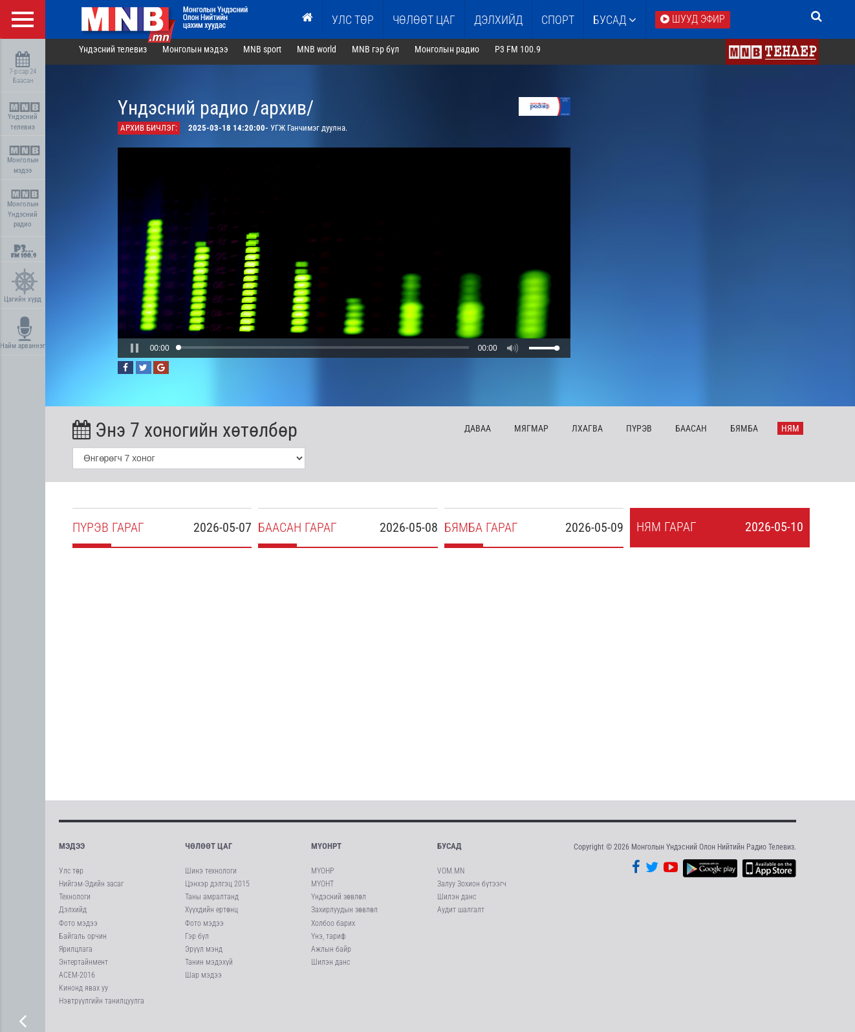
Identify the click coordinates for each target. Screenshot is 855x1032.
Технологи (75, 901)
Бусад (614, 20)
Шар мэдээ (203, 980)
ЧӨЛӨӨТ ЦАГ (424, 20)
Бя (753, 433)
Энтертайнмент (83, 967)
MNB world (326, 54)
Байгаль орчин (83, 941)
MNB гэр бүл (385, 54)
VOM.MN (450, 876)
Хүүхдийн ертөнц (211, 915)
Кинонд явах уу (83, 993)
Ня (799, 433)
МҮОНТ (322, 889)
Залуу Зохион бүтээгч (471, 889)
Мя (541, 433)
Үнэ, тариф (328, 941)
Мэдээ (72, 851)
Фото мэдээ (78, 928)
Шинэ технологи (211, 876)
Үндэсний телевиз (24, 116)
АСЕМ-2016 (77, 980)
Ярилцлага (75, 954)
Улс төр (353, 20)
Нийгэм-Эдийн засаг (91, 889)
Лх (596, 433)
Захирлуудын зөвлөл (344, 915)
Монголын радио (456, 54)
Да (487, 433)
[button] (143, 353)
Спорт (557, 20)
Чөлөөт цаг (208, 851)
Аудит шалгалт (460, 915)
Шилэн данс (330, 967)
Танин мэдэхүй (209, 967)
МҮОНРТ (326, 851)
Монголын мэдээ (24, 160)
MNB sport (272, 54)
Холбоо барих (333, 928)
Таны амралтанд (212, 901)
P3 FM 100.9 (527, 54)
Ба (700, 433)
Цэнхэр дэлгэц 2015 (217, 889)
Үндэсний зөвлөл (338, 901)
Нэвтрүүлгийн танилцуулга (101, 1006)
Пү (648, 433)
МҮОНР (322, 876)
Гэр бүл (197, 941)
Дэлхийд (498, 20)
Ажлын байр (331, 954)
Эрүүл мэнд (203, 954)
